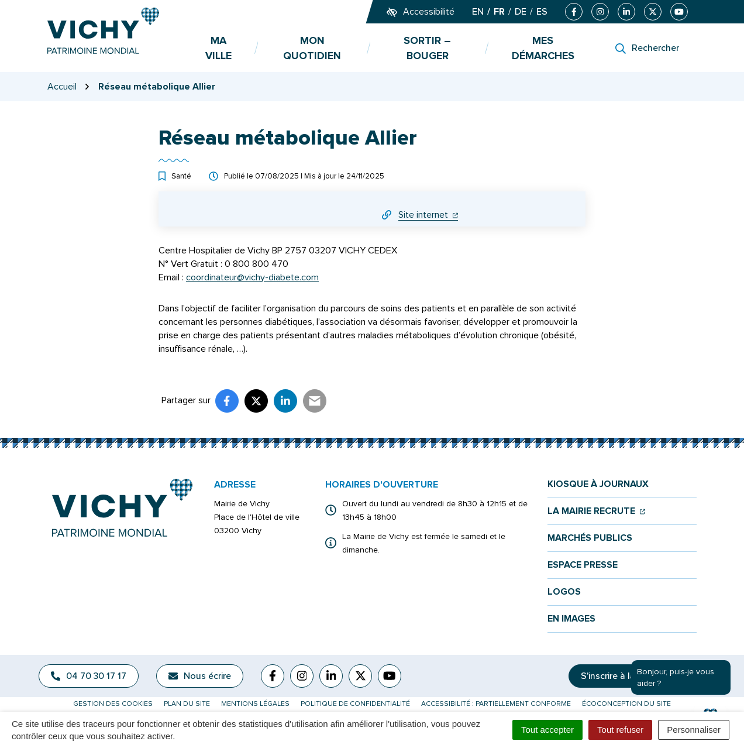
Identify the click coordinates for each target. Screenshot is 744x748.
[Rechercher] (647, 48)
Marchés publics (589, 538)
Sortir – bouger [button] (427, 48)
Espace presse (582, 565)
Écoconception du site (626, 703)
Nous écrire (199, 676)
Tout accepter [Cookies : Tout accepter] (547, 730)
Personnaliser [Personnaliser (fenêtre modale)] (694, 730)
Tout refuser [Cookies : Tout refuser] (620, 730)
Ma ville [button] (218, 48)
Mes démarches (543, 48)
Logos (564, 592)
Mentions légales (255, 703)
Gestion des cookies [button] (113, 703)
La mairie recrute (596, 511)
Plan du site (187, 703)
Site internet (428, 215)
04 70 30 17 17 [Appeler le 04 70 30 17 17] (88, 676)
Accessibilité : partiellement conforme (496, 703)
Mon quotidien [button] (312, 48)
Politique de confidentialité (355, 703)
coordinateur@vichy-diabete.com (252, 277)
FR (499, 12)
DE (520, 12)
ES (541, 12)
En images (571, 619)
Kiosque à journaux (598, 484)
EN (478, 12)
